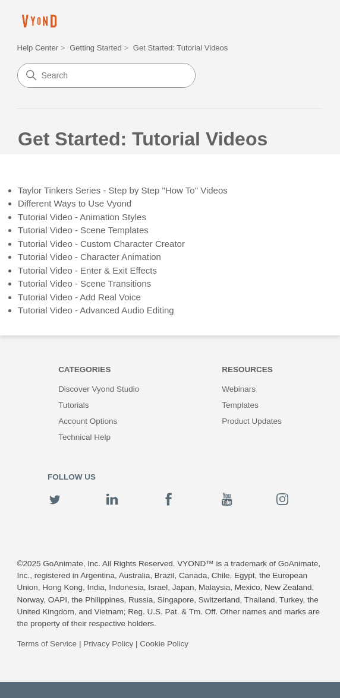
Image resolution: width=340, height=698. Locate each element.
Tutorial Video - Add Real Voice (79, 297)
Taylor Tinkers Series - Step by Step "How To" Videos (123, 190)
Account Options (87, 421)
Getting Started (95, 47)
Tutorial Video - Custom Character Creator (101, 244)
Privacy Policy (108, 643)
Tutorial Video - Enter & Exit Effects (87, 270)
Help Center (37, 47)
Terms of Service (47, 643)
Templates (240, 405)
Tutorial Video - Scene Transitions (84, 283)
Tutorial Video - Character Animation (89, 257)
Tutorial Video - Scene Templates (83, 230)
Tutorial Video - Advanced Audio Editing (96, 310)
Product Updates (252, 421)
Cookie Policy (164, 643)
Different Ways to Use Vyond (74, 203)
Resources (247, 369)
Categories (84, 369)
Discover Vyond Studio (98, 389)
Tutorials (73, 405)
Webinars (239, 389)
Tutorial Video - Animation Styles (82, 217)
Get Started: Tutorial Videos (180, 47)
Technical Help (84, 437)
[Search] (106, 75)
